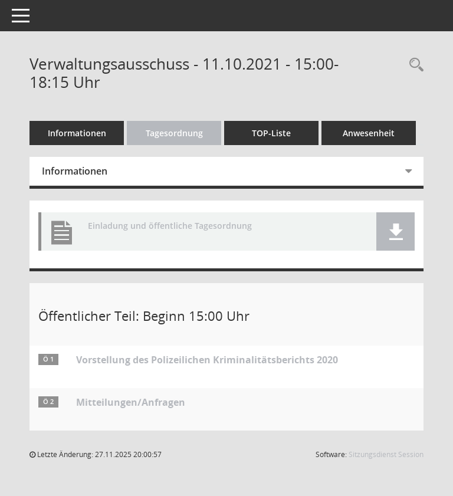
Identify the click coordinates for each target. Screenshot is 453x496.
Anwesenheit (369, 133)
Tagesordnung (174, 133)
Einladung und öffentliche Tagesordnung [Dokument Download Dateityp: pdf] (170, 226)
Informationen (77, 133)
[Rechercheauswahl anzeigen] (413, 65)
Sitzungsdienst (386, 454)
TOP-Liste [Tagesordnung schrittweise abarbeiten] (271, 133)
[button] (395, 231)
